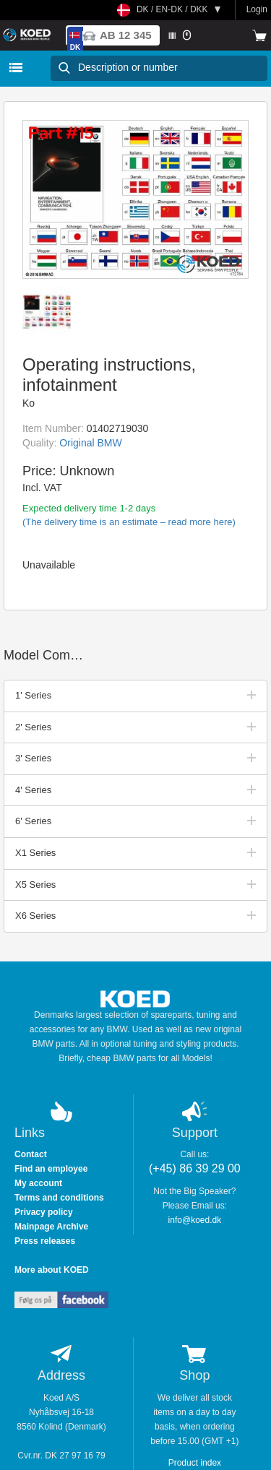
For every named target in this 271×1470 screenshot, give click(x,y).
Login (256, 9)
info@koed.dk (195, 1220)
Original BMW (90, 443)
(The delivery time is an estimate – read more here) (129, 521)
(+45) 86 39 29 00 (195, 1168)
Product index (194, 1463)
